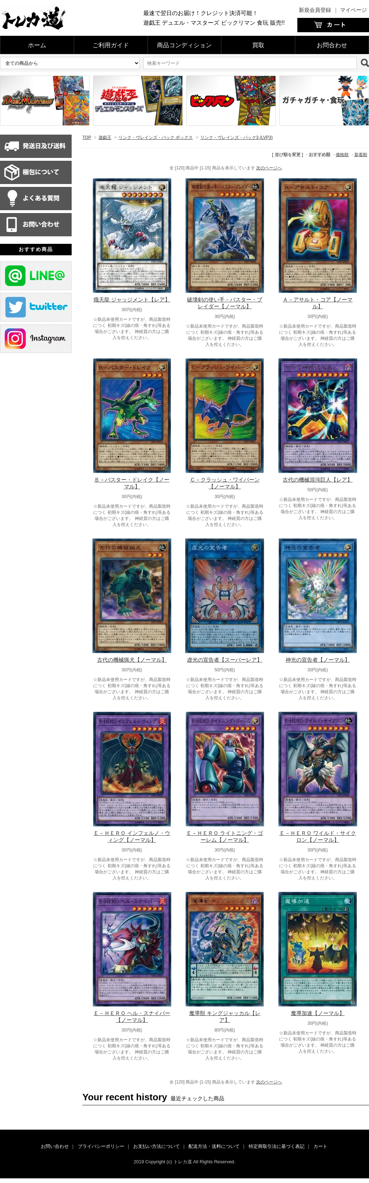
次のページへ (269, 167)
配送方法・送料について (214, 1146)
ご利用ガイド (110, 45)
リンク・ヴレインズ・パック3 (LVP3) (236, 137)
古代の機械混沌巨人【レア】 (318, 480)
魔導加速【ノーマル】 (318, 1013)
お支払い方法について (156, 1146)
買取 (258, 45)
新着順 (360, 154)
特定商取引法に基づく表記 (277, 1146)
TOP (86, 137)
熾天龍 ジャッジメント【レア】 (132, 299)
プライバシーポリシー (101, 1146)
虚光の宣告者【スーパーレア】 (224, 660)
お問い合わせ (55, 1146)
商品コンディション (184, 45)
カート (320, 1146)
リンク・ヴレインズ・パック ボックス (156, 137)
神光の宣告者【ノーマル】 (318, 660)
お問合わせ (332, 45)
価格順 (342, 154)
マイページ (353, 10)
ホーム (37, 45)
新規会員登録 (315, 10)
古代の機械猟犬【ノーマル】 (132, 660)
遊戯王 (105, 137)
